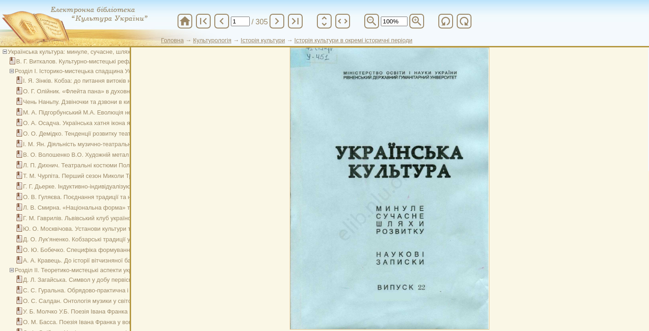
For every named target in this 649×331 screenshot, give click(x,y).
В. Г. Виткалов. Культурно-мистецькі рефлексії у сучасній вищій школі (112, 61)
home (184, 21)
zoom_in (416, 21)
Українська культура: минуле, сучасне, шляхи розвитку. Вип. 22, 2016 (104, 51)
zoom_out (371, 21)
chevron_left (221, 21)
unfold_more (324, 21)
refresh (445, 21)
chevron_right (276, 21)
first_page (203, 21)
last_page (295, 21)
